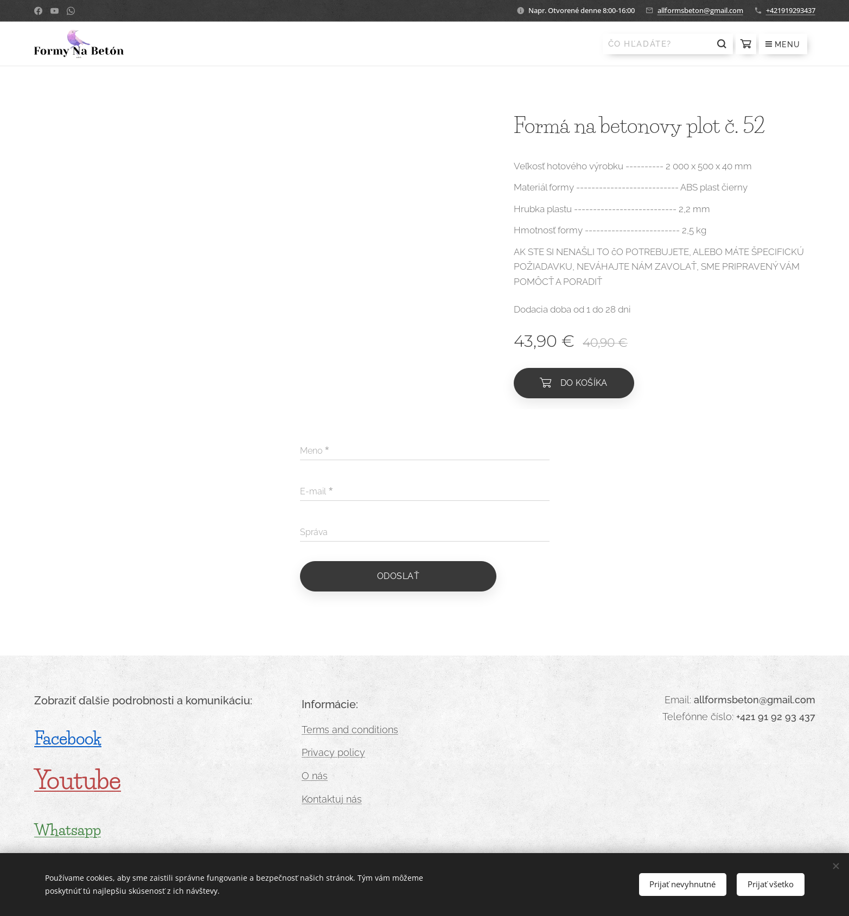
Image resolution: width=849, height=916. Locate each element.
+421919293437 (790, 10)
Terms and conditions (350, 729)
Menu (783, 44)
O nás (315, 775)
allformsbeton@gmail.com (700, 10)
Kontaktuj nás (332, 799)
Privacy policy (333, 753)
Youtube (77, 781)
